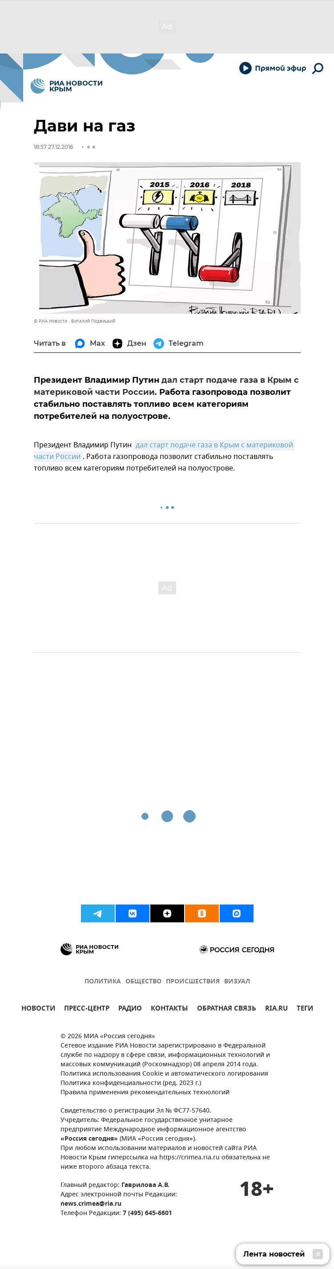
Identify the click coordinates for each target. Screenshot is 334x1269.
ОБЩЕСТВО (143, 982)
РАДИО (130, 1009)
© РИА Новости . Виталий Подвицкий (74, 321)
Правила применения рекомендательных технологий (144, 1093)
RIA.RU (276, 1009)
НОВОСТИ (38, 1009)
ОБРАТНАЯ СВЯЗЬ (226, 1009)
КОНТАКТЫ (169, 1009)
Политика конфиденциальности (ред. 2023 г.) (130, 1083)
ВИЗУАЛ (237, 982)
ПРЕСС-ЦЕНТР (86, 1009)
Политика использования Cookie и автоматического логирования (164, 1074)
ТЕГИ (305, 1009)
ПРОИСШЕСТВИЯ (193, 982)
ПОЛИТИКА (103, 982)
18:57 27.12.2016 (53, 146)
